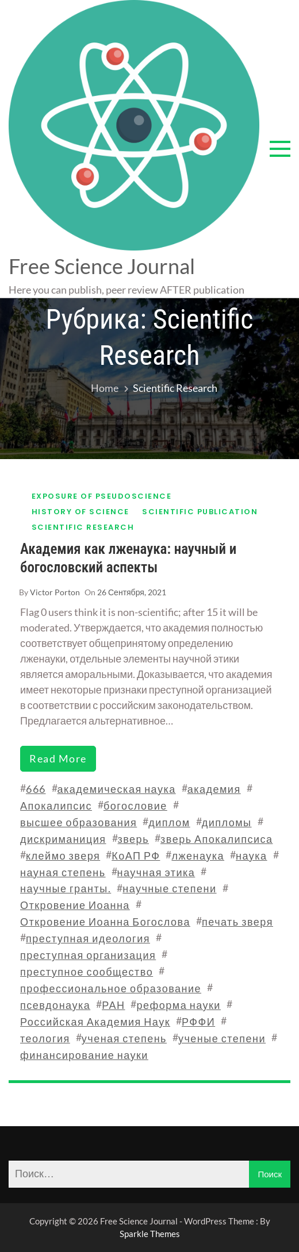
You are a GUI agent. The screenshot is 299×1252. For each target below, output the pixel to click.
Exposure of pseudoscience (102, 496)
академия (214, 789)
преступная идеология (88, 938)
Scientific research (83, 527)
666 (36, 789)
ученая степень (124, 1038)
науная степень (63, 872)
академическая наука (116, 789)
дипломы (227, 822)
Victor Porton (55, 592)
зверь (134, 839)
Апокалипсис (56, 805)
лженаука (197, 855)
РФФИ (198, 1021)
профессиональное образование (110, 988)
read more (58, 758)
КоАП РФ (136, 855)
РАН (113, 1005)
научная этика (156, 872)
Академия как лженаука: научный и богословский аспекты (128, 558)
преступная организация (88, 955)
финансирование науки (84, 1055)
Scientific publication (200, 511)
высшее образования (78, 822)
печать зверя (237, 921)
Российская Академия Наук (95, 1021)
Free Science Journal (102, 266)
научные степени (169, 888)
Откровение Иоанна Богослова (105, 921)
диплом (169, 822)
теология (45, 1038)
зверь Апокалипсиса (216, 839)
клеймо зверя (63, 855)
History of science (80, 511)
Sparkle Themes (150, 1233)
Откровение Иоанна (75, 905)
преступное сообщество (86, 971)
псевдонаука (55, 1005)
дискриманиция (63, 839)
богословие (135, 805)
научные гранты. (65, 888)
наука (251, 855)
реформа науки (178, 1005)
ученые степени (222, 1038)
